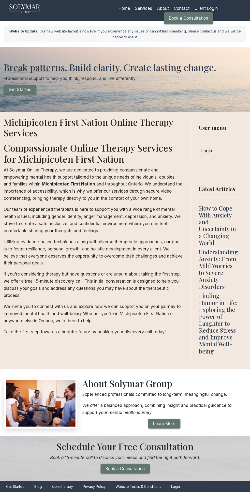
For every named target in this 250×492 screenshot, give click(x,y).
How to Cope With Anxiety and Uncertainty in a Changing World (217, 225)
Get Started (20, 89)
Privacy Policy (94, 486)
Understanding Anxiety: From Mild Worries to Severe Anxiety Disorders (218, 269)
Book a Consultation (188, 18)
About (163, 8)
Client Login (206, 8)
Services (143, 8)
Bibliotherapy (62, 486)
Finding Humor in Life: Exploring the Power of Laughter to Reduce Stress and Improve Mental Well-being (218, 323)
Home (124, 8)
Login (206, 150)
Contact (182, 8)
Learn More (164, 423)
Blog (38, 486)
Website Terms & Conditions (138, 486)
